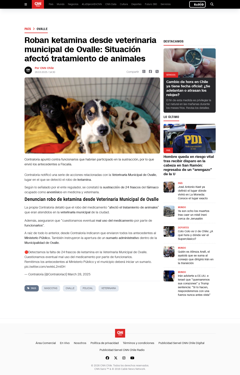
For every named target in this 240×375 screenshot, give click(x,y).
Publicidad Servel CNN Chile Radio (122, 350)
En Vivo (65, 343)
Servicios (166, 4)
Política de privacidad (105, 343)
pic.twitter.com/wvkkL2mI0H (45, 266)
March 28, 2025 (79, 274)
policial (88, 288)
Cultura (124, 4)
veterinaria (108, 288)
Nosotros (80, 343)
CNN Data (110, 4)
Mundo (60, 4)
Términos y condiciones (138, 343)
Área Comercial (46, 343)
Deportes (136, 4)
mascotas (50, 288)
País (51, 4)
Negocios (73, 4)
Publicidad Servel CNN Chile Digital (181, 343)
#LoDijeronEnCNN (92, 4)
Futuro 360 (151, 4)
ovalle (42, 29)
